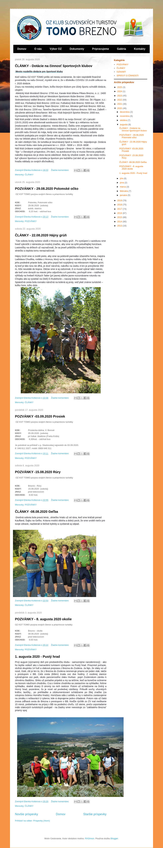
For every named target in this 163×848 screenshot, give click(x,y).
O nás (38, 48)
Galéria (121, 48)
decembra (125, 112)
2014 (120, 221)
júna (122, 182)
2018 (120, 204)
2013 (120, 225)
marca (123, 186)
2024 (120, 91)
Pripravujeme (100, 48)
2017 (120, 209)
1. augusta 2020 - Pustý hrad (37, 656)
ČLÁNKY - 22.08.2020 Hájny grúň (41, 235)
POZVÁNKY (31, 221)
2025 (120, 87)
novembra (125, 116)
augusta (124, 124)
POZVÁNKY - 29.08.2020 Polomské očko (46, 188)
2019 (120, 200)
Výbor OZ (56, 48)
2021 (120, 104)
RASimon (89, 838)
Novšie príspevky (26, 814)
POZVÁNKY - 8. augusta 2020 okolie (43, 619)
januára (124, 195)
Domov (21, 48)
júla (122, 178)
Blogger (114, 838)
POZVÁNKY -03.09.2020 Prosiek (40, 416)
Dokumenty (77, 48)
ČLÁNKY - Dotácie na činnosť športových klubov (53, 66)
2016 (120, 213)
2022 (120, 100)
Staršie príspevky (95, 814)
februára (124, 191)
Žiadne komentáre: (60, 170)
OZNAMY (121, 72)
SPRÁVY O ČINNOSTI (128, 75)
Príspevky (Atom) (41, 820)
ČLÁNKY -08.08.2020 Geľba (36, 511)
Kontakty (139, 48)
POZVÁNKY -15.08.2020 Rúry (38, 472)
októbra (124, 120)
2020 (120, 108)
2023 (120, 95)
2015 (120, 217)
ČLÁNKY (29, 174)
